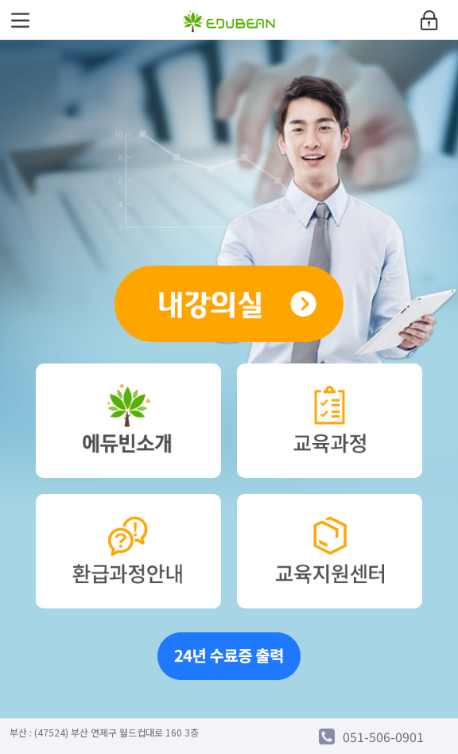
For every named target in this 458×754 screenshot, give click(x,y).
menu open (20, 20)
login (428, 20)
